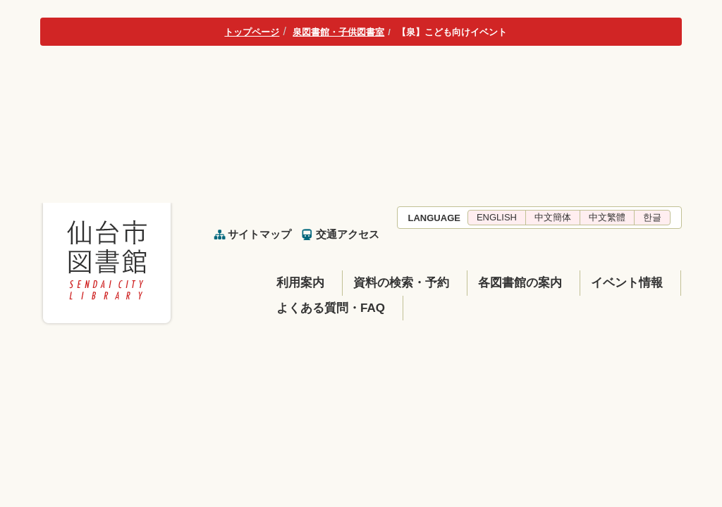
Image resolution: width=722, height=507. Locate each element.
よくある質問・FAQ (330, 308)
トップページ (251, 32)
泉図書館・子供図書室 (338, 32)
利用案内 (300, 282)
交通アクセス (347, 234)
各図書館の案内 (520, 282)
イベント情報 (627, 282)
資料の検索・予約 (401, 282)
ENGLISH (497, 217)
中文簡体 (552, 217)
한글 (652, 217)
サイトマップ (259, 234)
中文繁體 (607, 217)
